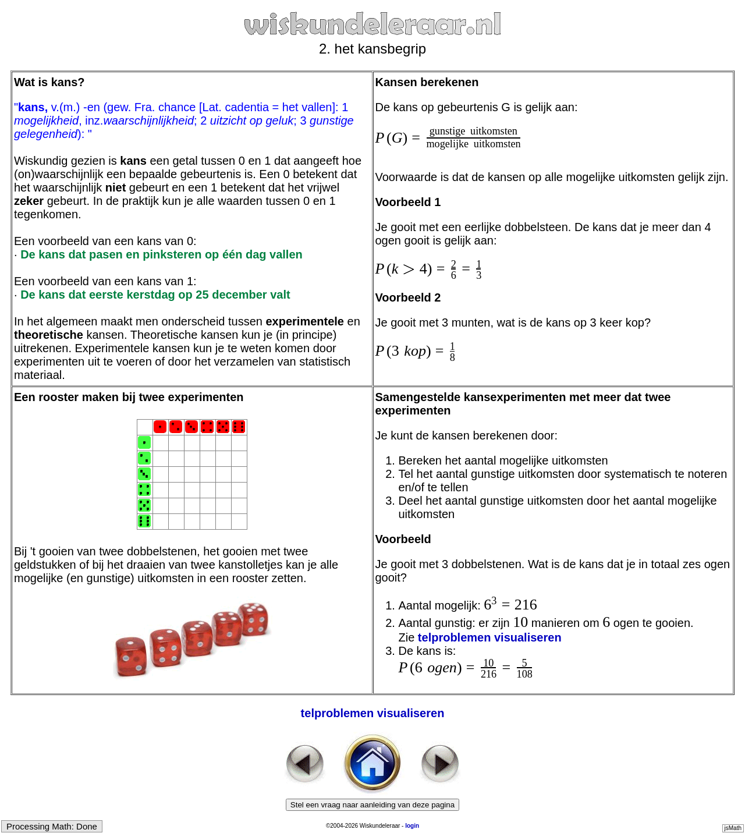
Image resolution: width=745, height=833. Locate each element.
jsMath (733, 828)
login (412, 826)
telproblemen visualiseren (490, 637)
